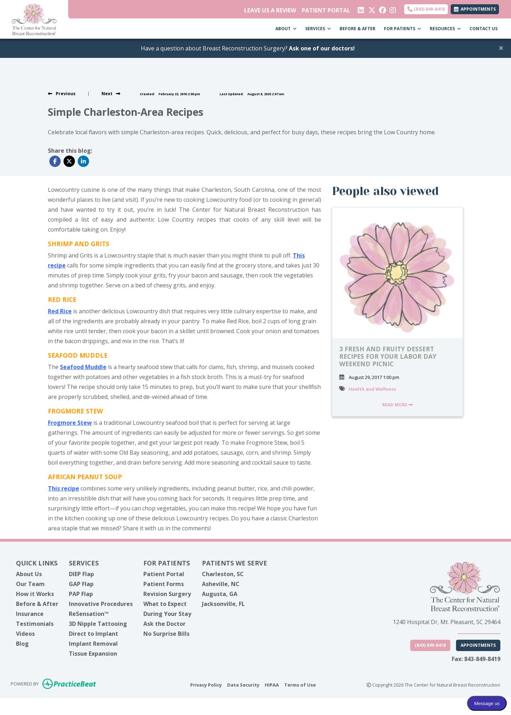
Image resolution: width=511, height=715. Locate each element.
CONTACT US (483, 29)
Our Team (30, 584)
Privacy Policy (206, 684)
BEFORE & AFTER (357, 29)
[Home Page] (34, 19)
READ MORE (397, 405)
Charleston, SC (223, 574)
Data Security (243, 684)
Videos (25, 634)
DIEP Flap (81, 574)
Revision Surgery (167, 594)
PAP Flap (81, 594)
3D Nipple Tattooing (98, 624)
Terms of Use (300, 684)
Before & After (37, 604)
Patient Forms (163, 584)
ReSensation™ (89, 614)
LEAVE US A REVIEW (270, 10)
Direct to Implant (93, 634)
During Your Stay (167, 614)
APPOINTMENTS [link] (475, 9)
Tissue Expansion (93, 653)
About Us (29, 574)
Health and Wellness (372, 389)
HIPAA (272, 684)
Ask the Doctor (164, 624)
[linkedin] (360, 8)
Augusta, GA (219, 594)
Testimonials (35, 624)
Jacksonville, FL (223, 604)
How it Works (35, 594)
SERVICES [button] (318, 29)
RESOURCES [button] (445, 29)
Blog (22, 644)
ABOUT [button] (286, 29)
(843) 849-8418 (426, 9)
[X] (371, 8)
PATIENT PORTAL (326, 10)
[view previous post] (62, 94)
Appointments (478, 645)
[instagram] (392, 8)
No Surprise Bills (166, 634)
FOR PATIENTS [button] (402, 29)
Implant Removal (93, 644)
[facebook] (381, 8)
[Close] (501, 47)
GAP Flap (81, 584)
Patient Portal (163, 574)
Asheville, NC (221, 584)
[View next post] (110, 94)
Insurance (30, 614)
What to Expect (165, 604)
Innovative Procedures (101, 604)
